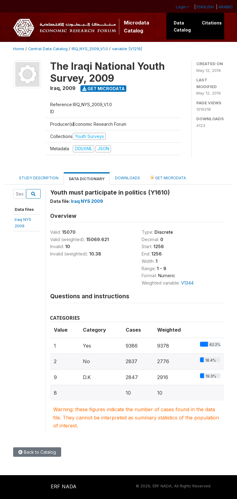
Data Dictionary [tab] (87, 179)
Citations (212, 22)
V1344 (187, 282)
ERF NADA (63, 486)
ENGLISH (205, 6)
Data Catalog (182, 26)
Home (18, 49)
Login (181, 7)
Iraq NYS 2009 (87, 201)
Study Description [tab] (38, 178)
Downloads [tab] (127, 178)
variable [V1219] (127, 49)
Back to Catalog (37, 452)
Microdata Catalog (136, 27)
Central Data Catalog (48, 49)
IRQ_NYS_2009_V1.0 (90, 49)
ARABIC (225, 6)
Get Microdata (103, 88)
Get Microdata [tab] (168, 177)
